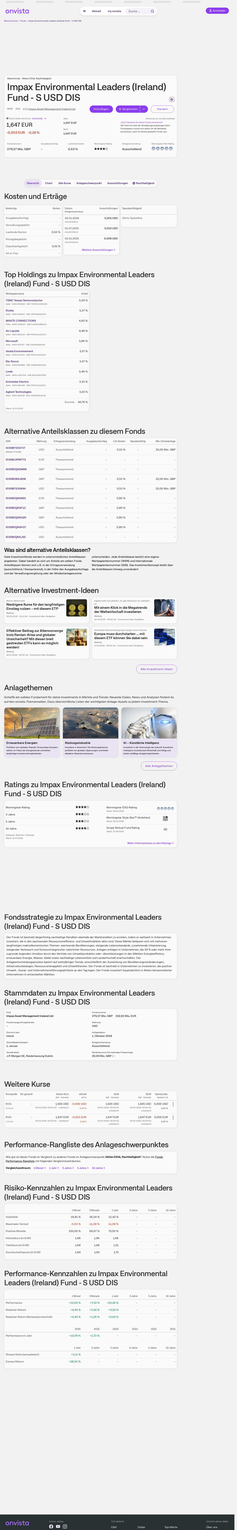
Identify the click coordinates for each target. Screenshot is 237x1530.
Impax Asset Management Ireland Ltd (51, 109)
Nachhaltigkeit (143, 183)
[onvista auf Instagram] (65, 1527)
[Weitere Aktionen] (173, 1104)
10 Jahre (99, 1168)
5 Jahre (83, 1168)
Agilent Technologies (19, 392)
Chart (48, 183)
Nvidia (10, 310)
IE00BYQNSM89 (16, 469)
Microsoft (12, 341)
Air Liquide (12, 331)
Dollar (141, 1527)
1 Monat (40, 1168)
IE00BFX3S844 (16, 488)
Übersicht (33, 183)
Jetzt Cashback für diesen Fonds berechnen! (142, 122)
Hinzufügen (101, 109)
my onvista (114, 11)
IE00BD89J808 (16, 479)
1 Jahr (54, 1168)
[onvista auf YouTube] (58, 1527)
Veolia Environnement (19, 351)
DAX (114, 1527)
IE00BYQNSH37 (16, 527)
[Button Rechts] (144, 109)
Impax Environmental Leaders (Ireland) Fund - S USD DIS (54, 20)
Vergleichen (128, 109)
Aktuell (96, 11)
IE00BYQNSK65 (16, 498)
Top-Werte (170, 1527)
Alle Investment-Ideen (157, 669)
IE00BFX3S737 (15, 448)
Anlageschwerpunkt (89, 183)
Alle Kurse (64, 183)
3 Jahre (68, 1168)
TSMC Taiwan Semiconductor (24, 300)
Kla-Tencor (12, 361)
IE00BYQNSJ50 (16, 537)
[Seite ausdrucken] (171, 99)
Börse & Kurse (11, 20)
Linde (9, 371)
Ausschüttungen (117, 183)
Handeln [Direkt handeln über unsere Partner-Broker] (162, 109)
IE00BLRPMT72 (16, 459)
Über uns (211, 1527)
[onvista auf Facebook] (51, 1527)
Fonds (23, 20)
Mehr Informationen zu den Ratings (150, 843)
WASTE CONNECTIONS (21, 320)
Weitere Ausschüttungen (99, 250)
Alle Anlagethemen (159, 766)
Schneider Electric (17, 381)
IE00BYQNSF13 (16, 508)
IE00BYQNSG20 (16, 517)
